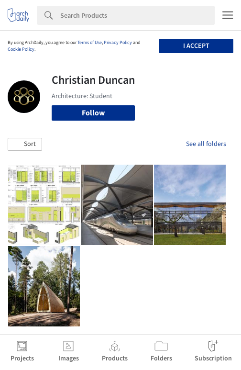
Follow (93, 113)
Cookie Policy (21, 49)
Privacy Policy (118, 42)
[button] (25, 144)
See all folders (206, 144)
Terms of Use (89, 42)
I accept (196, 46)
